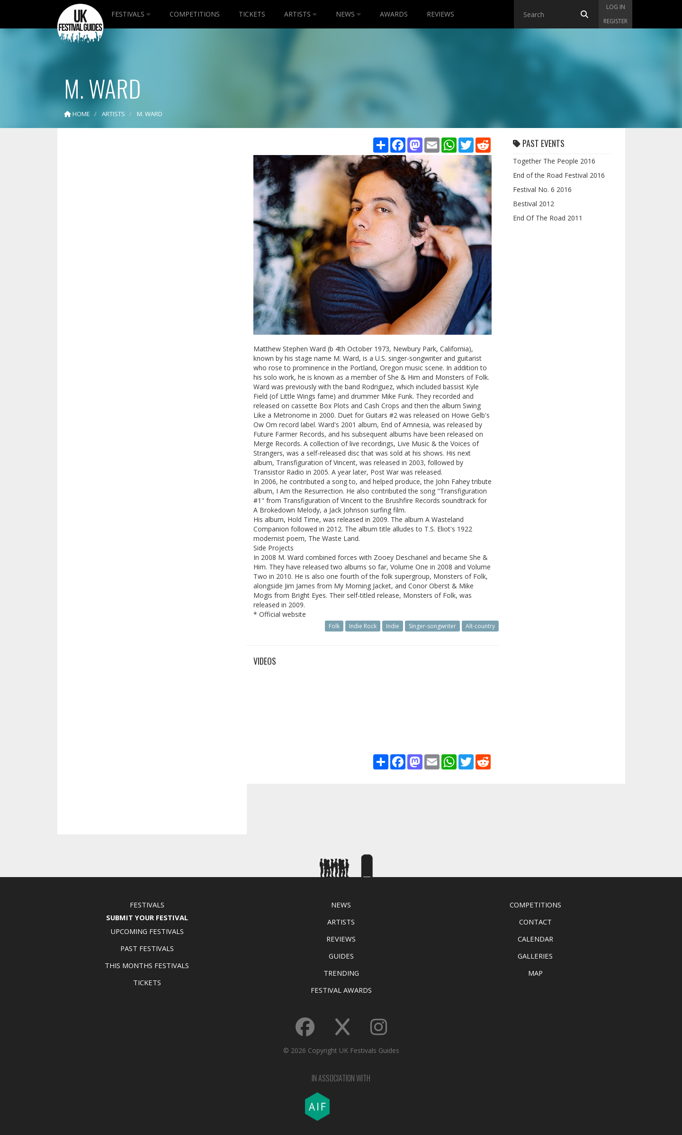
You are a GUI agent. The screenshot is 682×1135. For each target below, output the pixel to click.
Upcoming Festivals (147, 931)
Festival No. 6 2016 (542, 189)
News (348, 13)
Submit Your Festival (147, 917)
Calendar (535, 938)
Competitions (195, 13)
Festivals (131, 13)
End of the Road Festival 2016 (559, 175)
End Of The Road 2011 (548, 217)
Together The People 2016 (554, 160)
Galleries (535, 956)
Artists (300, 13)
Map (535, 973)
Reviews (440, 13)
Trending (341, 973)
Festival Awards (341, 990)
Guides (341, 956)
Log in (615, 7)
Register (615, 21)
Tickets (252, 13)
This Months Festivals (147, 965)
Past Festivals (147, 948)
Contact (535, 921)
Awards (394, 13)
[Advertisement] (145, 284)
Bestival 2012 (533, 203)
